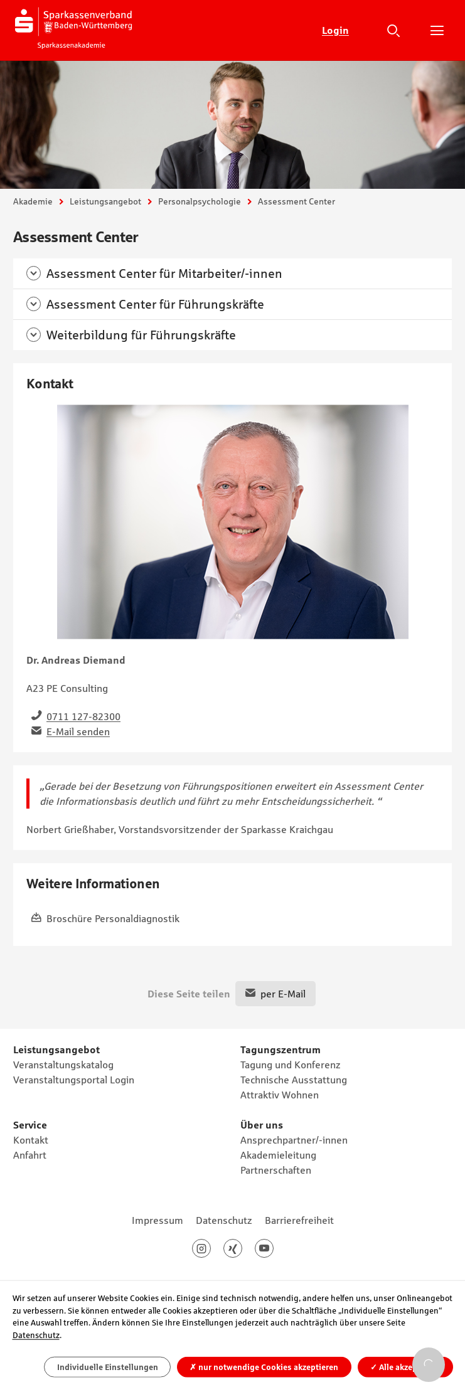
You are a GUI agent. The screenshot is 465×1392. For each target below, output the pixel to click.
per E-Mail (283, 993)
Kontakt (30, 1139)
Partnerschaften (275, 1170)
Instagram (210, 1248)
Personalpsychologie (199, 201)
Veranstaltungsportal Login (73, 1079)
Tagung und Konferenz (290, 1064)
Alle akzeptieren (405, 1366)
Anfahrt (29, 1155)
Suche (393, 30)
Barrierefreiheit (299, 1220)
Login (335, 30)
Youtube (273, 1248)
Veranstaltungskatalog (63, 1064)
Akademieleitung (278, 1155)
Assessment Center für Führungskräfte (155, 304)
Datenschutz (224, 1220)
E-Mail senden (78, 731)
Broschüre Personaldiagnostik (112, 918)
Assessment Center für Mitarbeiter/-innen (164, 273)
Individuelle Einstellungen (107, 1366)
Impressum (157, 1220)
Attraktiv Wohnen (279, 1094)
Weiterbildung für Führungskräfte (141, 335)
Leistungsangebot (105, 201)
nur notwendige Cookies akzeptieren (264, 1366)
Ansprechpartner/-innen (294, 1139)
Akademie (33, 201)
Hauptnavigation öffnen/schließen (437, 30)
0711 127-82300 (83, 716)
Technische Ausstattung (293, 1079)
